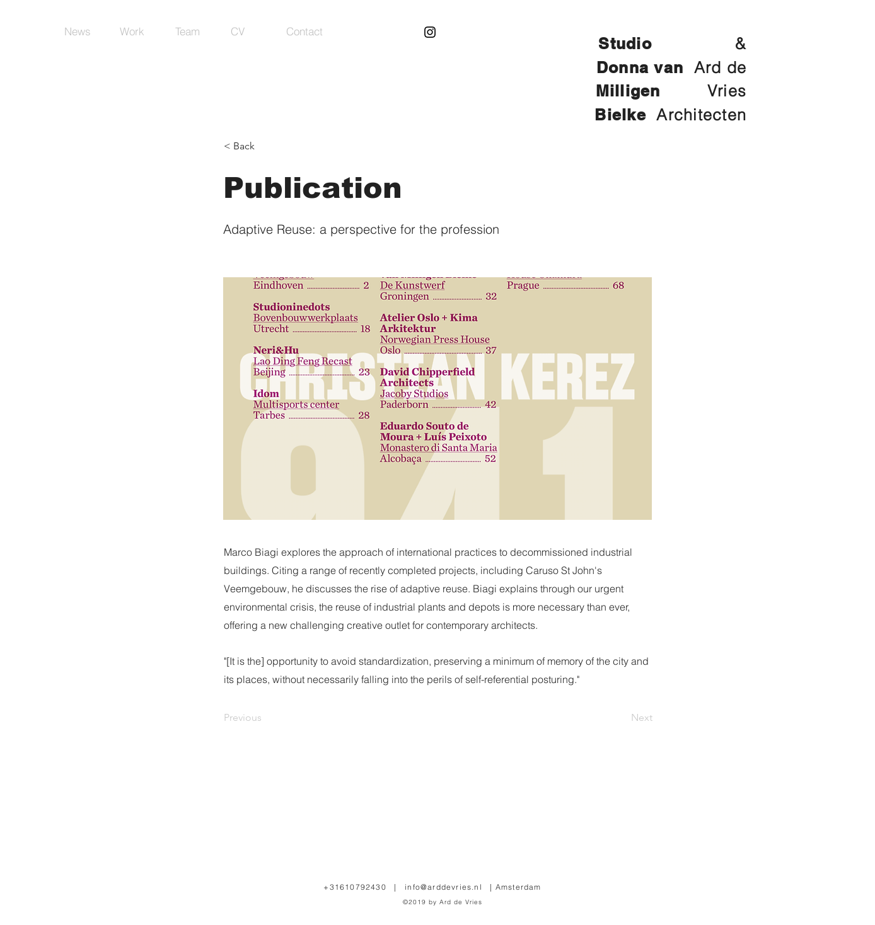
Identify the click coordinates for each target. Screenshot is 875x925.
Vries (726, 90)
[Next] (620, 717)
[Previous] (265, 717)
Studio (625, 43)
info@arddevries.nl (443, 887)
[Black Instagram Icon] (430, 32)
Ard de (720, 67)
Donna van (642, 67)
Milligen (651, 90)
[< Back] (265, 146)
